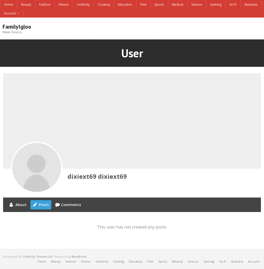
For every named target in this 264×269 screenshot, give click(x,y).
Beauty (26, 4)
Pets (143, 4)
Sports (159, 4)
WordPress (78, 256)
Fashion (45, 4)
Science (196, 4)
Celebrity (83, 4)
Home (8, 4)
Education (125, 4)
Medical (177, 4)
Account (10, 13)
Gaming (215, 4)
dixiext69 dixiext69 (97, 176)
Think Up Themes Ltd (37, 256)
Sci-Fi (233, 4)
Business (251, 4)
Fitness (64, 4)
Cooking (104, 4)
